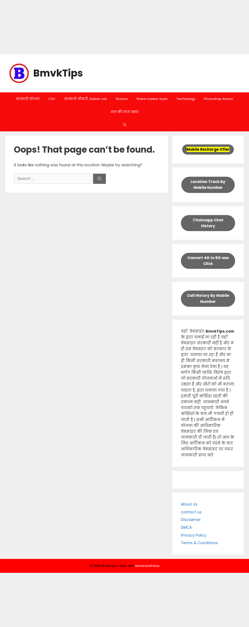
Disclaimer (191, 519)
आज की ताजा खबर (124, 111)
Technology (185, 98)
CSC (52, 98)
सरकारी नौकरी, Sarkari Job (85, 98)
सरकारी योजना (28, 98)
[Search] (99, 179)
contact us (191, 512)
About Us (189, 504)
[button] (125, 124)
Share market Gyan (152, 98)
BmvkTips (58, 73)
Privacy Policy (193, 535)
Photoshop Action (218, 98)
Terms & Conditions (199, 542)
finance (122, 98)
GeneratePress (147, 565)
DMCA (186, 527)
